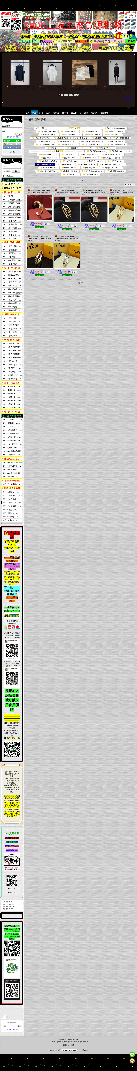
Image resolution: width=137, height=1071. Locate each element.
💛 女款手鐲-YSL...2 (115, 161)
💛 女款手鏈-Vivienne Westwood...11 (79, 148)
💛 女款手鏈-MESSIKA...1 (114, 131)
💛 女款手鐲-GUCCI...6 (70, 158)
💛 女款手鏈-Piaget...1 (55, 148)
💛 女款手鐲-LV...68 (89, 158)
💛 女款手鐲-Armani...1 (65, 164)
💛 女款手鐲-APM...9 (90, 168)
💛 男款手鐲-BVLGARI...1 (48, 154)
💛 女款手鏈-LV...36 (61, 138)
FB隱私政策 (84, 1050)
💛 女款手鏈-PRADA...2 (49, 135)
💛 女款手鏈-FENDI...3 (121, 138)
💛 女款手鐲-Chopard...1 (115, 171)
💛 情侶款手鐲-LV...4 (69, 154)
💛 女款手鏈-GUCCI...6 (100, 138)
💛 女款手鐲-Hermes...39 (86, 164)
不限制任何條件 (12, 846)
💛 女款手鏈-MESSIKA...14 (67, 144)
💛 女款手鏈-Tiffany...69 (65, 141)
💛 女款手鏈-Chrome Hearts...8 (114, 144)
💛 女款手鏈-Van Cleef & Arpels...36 (90, 141)
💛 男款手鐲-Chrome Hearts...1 (119, 151)
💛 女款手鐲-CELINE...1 (68, 171)
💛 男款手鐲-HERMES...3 (96, 151)
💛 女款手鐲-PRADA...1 (49, 168)
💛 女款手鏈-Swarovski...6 (91, 144)
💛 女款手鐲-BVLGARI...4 (46, 171)
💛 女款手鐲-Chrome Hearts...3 (92, 171)
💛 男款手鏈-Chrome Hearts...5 (115, 128)
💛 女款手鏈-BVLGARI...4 (71, 135)
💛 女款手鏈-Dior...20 (80, 138)
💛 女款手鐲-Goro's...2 (70, 174)
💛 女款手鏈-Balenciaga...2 (91, 131)
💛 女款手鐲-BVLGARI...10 (72, 161)
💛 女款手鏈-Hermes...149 (45, 144)
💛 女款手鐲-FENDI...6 (45, 164)
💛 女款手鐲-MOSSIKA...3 (111, 168)
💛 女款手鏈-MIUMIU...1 (41, 138)
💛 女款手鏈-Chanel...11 (69, 131)
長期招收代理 (12, 842)
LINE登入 (8, 1029)
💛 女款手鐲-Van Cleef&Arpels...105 (112, 164)
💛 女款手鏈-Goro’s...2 (112, 135)
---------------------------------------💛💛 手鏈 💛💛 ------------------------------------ (74, 128)
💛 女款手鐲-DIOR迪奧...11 (48, 161)
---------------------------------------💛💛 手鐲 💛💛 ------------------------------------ (56, 151)
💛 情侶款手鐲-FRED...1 (89, 154)
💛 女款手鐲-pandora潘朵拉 (110, 158)
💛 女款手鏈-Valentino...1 (105, 148)
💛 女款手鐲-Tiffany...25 (70, 168)
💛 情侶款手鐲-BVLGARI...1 (112, 154)
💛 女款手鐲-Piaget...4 (90, 174)
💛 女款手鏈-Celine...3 (115, 141)
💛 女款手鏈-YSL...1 (45, 141)
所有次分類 (40, 128)
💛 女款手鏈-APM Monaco (47, 131)
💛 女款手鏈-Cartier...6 (92, 135)
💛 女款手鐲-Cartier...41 (49, 158)
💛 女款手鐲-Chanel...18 (95, 161)
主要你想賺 (11, 850)
